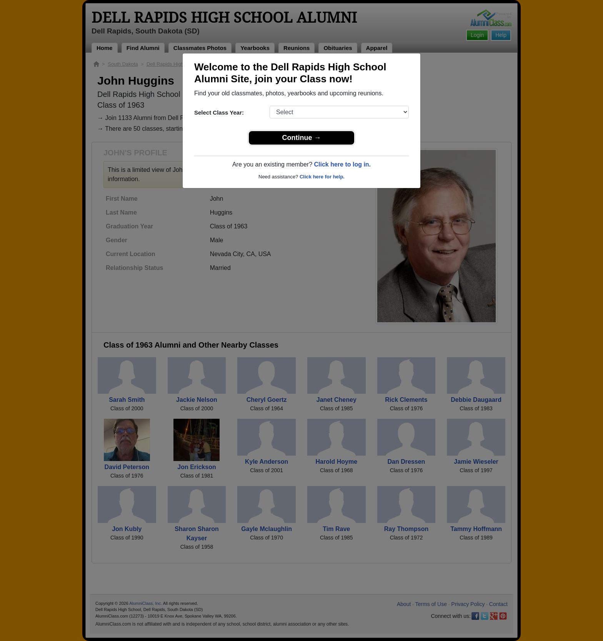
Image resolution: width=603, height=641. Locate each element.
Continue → (301, 138)
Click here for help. (322, 177)
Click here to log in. (342, 164)
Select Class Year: (219, 112)
